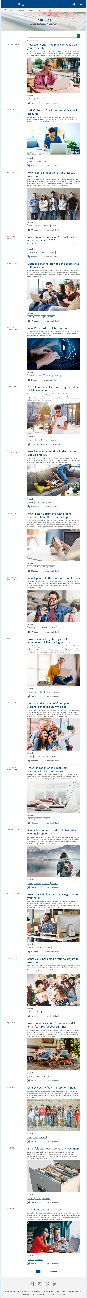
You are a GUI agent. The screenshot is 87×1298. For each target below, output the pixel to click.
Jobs (34, 1294)
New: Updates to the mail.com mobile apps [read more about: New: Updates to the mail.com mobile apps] (53, 578)
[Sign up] (81, 3)
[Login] (74, 3)
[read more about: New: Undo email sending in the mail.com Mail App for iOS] (53, 496)
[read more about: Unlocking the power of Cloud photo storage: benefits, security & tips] (53, 750)
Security (41, 10)
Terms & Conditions (23, 1291)
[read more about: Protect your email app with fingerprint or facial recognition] (53, 433)
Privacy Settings (48, 1291)
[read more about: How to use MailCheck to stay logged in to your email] (53, 941)
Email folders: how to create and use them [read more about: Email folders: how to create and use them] (53, 1148)
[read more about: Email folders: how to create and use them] (53, 1192)
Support (51, 10)
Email (12, 10)
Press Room (61, 1294)
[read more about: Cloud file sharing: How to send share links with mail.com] (53, 310)
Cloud (31, 10)
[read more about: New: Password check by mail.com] (53, 369)
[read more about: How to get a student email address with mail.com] (53, 219)
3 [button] (46, 1271)
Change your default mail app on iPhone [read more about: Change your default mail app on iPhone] (51, 1087)
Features (22, 10)
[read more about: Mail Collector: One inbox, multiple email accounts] (53, 155)
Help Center (41, 1294)
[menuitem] (5, 10)
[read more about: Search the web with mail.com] (53, 1253)
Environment (26, 1294)
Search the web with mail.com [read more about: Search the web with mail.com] (45, 1209)
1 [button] (38, 1271)
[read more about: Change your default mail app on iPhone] (53, 1131)
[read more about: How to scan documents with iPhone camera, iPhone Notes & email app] (53, 560)
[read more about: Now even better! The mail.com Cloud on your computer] (53, 92)
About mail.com (10, 1291)
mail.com (10, 4)
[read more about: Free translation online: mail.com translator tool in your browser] (53, 812)
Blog (59, 10)
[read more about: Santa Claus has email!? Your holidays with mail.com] (53, 1005)
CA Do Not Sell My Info (75, 1291)
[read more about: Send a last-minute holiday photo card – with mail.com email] (53, 877)
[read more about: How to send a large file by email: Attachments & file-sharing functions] (53, 685)
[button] (30, 99)
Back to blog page (32, 40)
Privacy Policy (36, 1291)
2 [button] (42, 1271)
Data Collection (60, 1291)
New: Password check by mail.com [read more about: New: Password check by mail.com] (48, 328)
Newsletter (51, 1294)
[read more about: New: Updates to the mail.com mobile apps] (53, 621)
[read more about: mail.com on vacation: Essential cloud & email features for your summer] (53, 1070)
